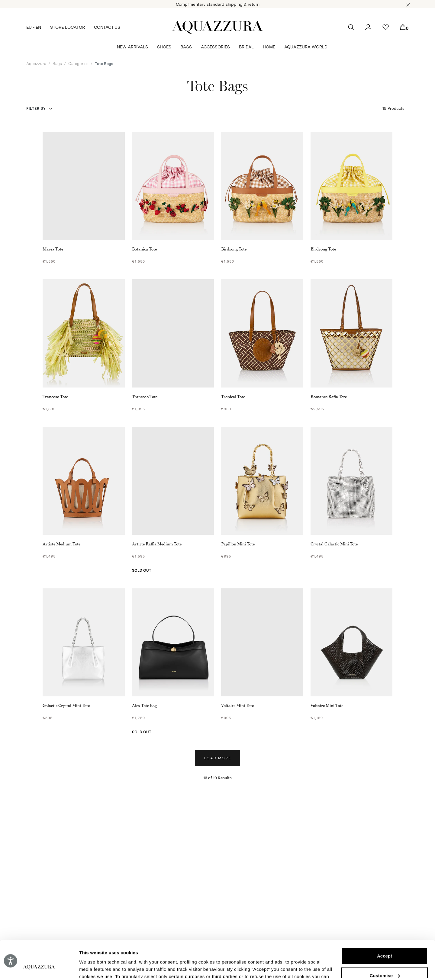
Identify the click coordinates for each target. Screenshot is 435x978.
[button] (408, 5)
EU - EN (33, 27)
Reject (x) (384, 960)
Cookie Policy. (257, 949)
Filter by (36, 108)
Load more (217, 758)
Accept (384, 921)
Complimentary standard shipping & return (217, 4)
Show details (93, 966)
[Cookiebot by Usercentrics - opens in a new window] (39, 966)
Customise (384, 941)
